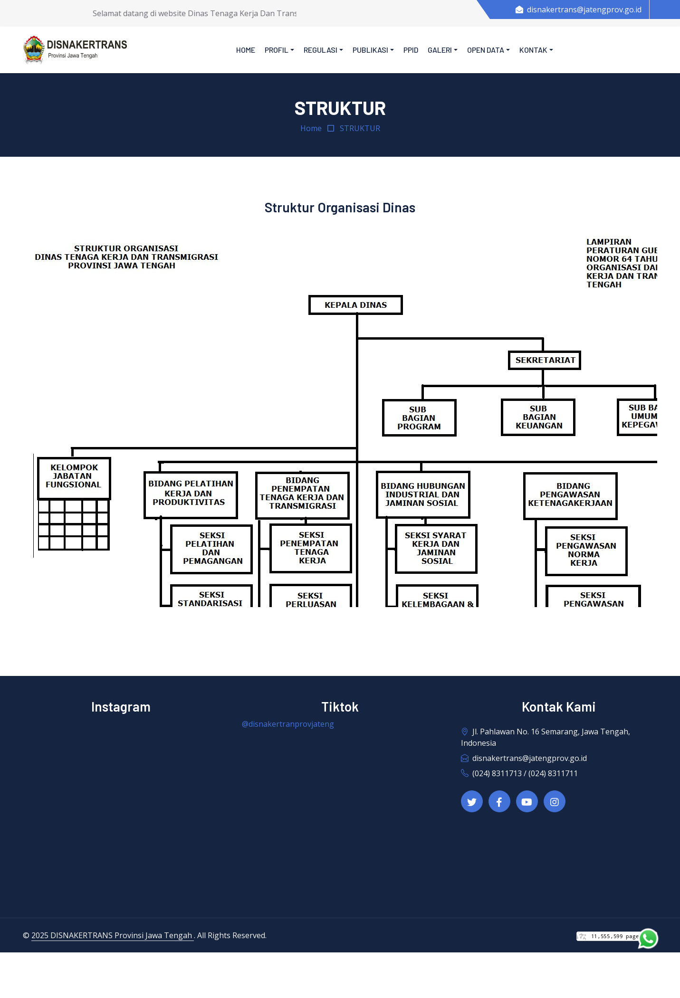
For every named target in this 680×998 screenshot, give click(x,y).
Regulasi (320, 49)
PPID (410, 49)
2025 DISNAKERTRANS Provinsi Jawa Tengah (112, 935)
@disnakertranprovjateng (288, 724)
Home (245, 49)
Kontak (533, 49)
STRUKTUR (360, 128)
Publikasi (370, 49)
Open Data (485, 49)
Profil (276, 49)
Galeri (440, 49)
